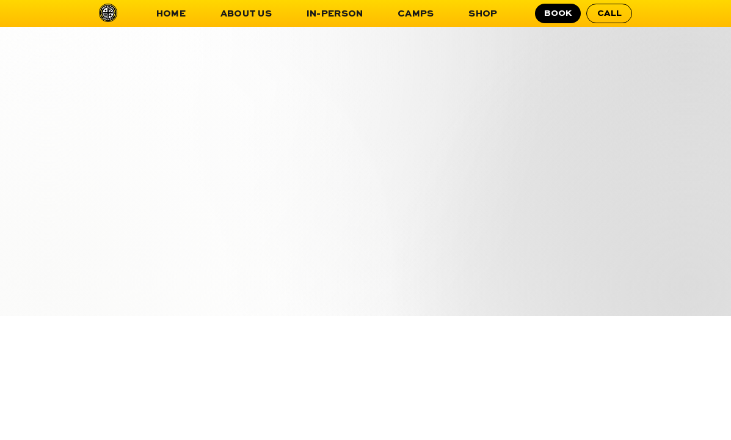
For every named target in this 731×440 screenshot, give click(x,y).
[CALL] (609, 13)
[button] (246, 14)
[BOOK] (558, 13)
